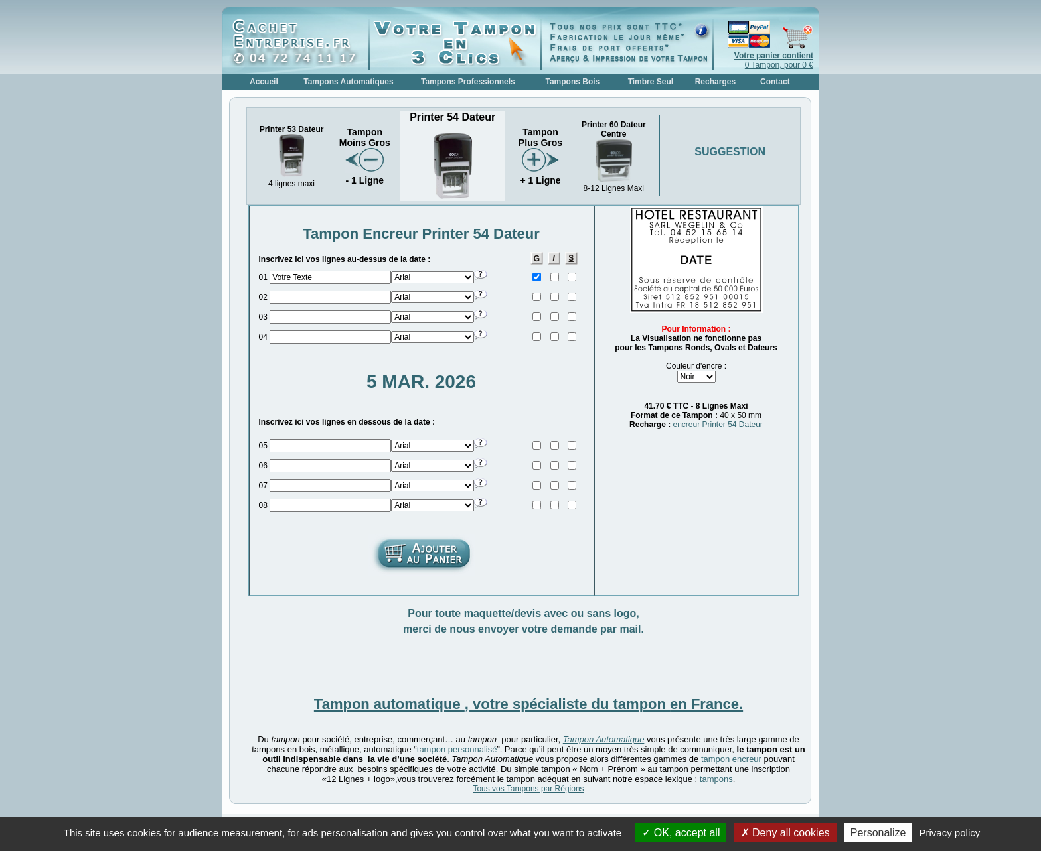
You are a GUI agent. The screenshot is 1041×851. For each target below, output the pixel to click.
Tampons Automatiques (348, 81)
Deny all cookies (785, 832)
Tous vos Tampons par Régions (528, 788)
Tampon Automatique (604, 739)
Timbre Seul (650, 81)
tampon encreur (731, 759)
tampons (716, 779)
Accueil (264, 81)
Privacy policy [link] (950, 832)
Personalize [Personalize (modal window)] (878, 832)
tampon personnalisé (457, 749)
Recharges (715, 81)
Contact (775, 81)
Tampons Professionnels (468, 81)
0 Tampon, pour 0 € (773, 60)
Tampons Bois (572, 81)
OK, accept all (681, 832)
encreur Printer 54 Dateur (717, 424)
